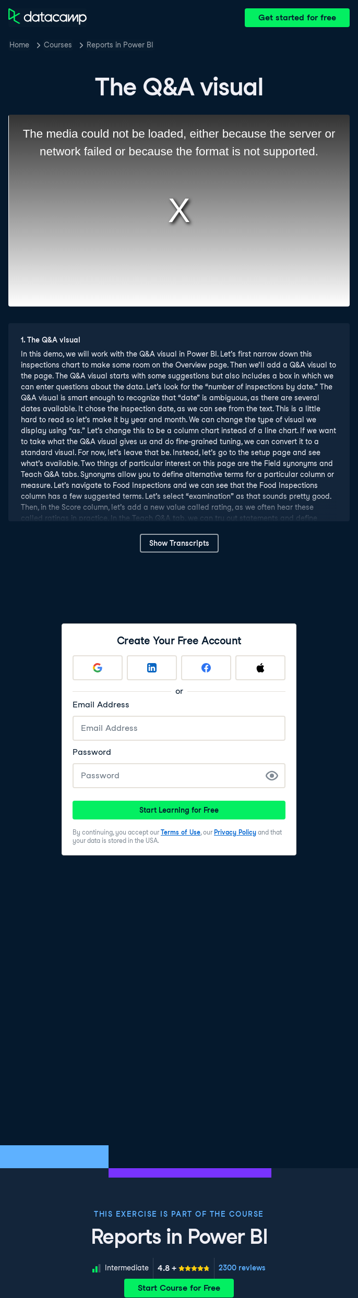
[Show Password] (271, 775)
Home (19, 45)
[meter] (183, 1268)
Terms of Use (180, 832)
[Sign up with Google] (98, 667)
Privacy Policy (235, 832)
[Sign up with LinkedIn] (152, 667)
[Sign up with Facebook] (206, 667)
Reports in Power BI (120, 45)
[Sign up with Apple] (260, 667)
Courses (58, 45)
